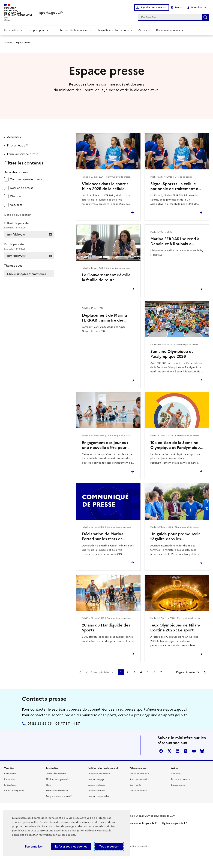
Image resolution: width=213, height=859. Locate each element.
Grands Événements (56, 773)
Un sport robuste (96, 785)
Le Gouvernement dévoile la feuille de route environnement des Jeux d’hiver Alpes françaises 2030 (106, 278)
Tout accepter (109, 846)
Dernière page (205, 672)
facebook (161, 751)
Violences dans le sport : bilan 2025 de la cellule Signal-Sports (105, 186)
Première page (80, 672)
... (168, 672)
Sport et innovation (139, 779)
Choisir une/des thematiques (26, 274)
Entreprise (9, 779)
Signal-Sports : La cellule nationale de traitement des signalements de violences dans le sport (176, 186)
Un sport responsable (98, 796)
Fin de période (29, 246)
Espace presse (178, 785)
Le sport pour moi (39, 30)
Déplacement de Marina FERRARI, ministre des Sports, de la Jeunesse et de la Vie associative (108, 318)
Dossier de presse (21, 188)
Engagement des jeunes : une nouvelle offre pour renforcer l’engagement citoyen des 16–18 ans (105, 445)
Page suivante (185, 672)
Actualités (144, 30)
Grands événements (168, 30)
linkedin (177, 751)
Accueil (8, 42)
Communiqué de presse (26, 179)
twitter (169, 751)
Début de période (29, 225)
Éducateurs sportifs (14, 790)
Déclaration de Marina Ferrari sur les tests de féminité (102, 537)
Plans (48, 785)
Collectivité (10, 773)
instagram (185, 751)
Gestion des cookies (138, 846)
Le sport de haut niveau (74, 30)
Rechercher (205, 17)
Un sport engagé (96, 779)
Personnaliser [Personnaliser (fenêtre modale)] (34, 846)
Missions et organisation (58, 779)
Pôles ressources (138, 768)
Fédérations (10, 785)
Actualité (16, 205)
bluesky (202, 751)
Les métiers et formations (113, 30)
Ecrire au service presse (22, 154)
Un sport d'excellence (99, 773)
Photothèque (16, 145)
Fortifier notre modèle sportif (103, 768)
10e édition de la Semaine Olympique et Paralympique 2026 (176, 445)
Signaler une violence (153, 7)
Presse (178, 7)
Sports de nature (138, 790)
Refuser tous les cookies (71, 846)
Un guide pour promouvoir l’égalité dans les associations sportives (175, 537)
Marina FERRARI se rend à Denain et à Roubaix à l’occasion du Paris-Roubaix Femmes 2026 (175, 241)
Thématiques (13, 265)
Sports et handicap (139, 773)
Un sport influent (96, 790)
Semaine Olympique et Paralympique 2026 (171, 354)
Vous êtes (194, 7)
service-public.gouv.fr (141, 823)
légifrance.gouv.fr (172, 823)
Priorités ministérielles (57, 790)
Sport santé (135, 785)
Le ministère (11, 30)
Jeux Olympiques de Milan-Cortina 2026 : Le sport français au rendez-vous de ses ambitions (175, 628)
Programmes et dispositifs (59, 796)
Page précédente (101, 672)
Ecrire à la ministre (180, 779)
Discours (16, 196)
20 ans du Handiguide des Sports (106, 628)
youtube (193, 751)
